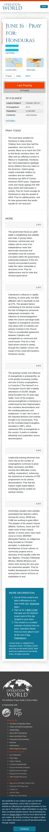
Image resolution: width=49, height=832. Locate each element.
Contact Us (13, 789)
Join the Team (14, 792)
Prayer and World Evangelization (21, 727)
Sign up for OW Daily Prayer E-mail (22, 783)
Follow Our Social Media (18, 796)
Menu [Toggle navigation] (44, 6)
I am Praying (24, 85)
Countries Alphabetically (18, 764)
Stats (18, 76)
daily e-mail (32, 610)
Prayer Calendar (15, 761)
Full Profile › (10, 53)
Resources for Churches (18, 774)
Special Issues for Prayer (18, 771)
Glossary (13, 742)
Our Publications (15, 755)
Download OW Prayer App (19, 786)
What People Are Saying (18, 749)
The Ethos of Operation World (20, 724)
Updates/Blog (14, 730)
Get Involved (13, 780)
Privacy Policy (15, 814)
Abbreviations (14, 746)
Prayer (9, 76)
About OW (12, 720)
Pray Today (14, 758)
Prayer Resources (15, 752)
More (27, 76)
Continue (24, 829)
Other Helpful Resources (18, 777)
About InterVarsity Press (18, 736)
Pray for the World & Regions (20, 767)
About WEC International (18, 733)
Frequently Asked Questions (19, 739)
